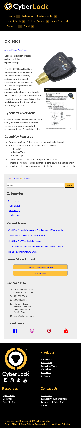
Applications (9, 395)
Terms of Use (10, 424)
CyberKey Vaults (49, 365)
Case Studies (9, 402)
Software (45, 375)
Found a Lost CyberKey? (52, 402)
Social (27, 26)
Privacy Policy (26, 424)
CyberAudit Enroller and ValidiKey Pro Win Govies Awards (35, 246)
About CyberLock (59, 21)
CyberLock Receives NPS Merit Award (26, 235)
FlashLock (46, 372)
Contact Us (12, 26)
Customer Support (36, 21)
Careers (45, 405)
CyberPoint (46, 369)
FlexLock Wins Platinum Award (22, 251)
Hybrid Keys (15, 215)
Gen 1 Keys (14, 205)
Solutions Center (45, 16)
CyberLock (46, 359)
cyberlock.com (11, 420)
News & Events (14, 21)
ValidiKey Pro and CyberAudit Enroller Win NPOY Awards (35, 230)
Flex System (46, 362)
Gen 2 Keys (14, 210)
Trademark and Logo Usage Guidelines (53, 424)
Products (11, 16)
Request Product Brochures (54, 398)
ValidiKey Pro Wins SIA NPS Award (24, 241)
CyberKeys (13, 201)
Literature (7, 398)
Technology (27, 16)
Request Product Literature (40, 267)
